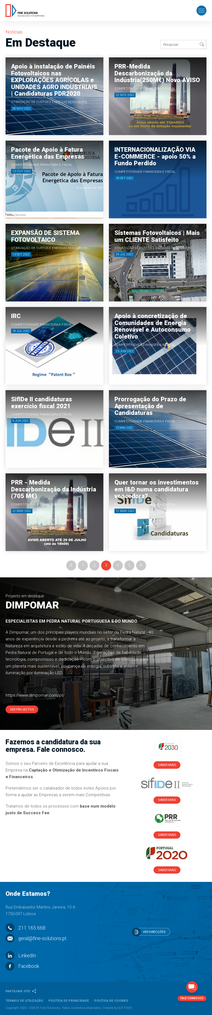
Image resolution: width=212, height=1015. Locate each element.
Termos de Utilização (24, 1001)
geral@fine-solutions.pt (36, 938)
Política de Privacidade (68, 1001)
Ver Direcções (148, 932)
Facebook (22, 966)
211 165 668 (25, 928)
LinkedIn (21, 955)
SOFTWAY (125, 1008)
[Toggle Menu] (201, 11)
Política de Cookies (111, 1001)
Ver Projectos (22, 709)
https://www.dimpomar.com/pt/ (35, 695)
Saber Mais (167, 765)
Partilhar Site (21, 991)
